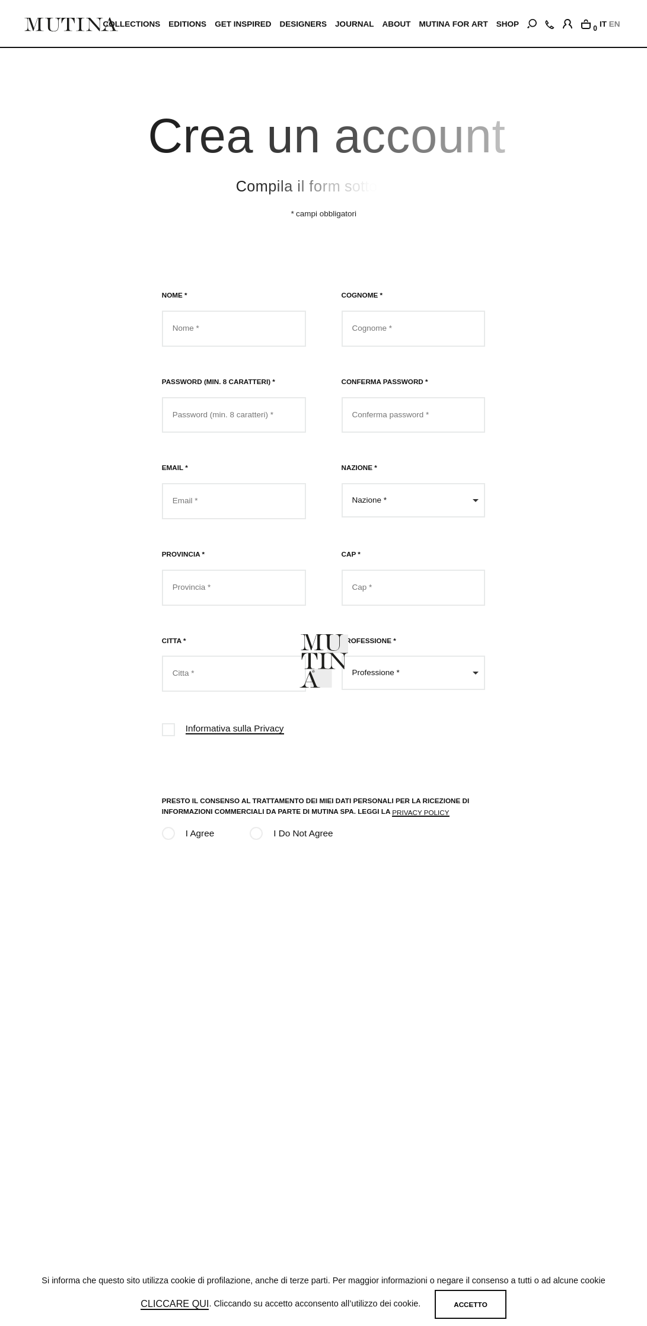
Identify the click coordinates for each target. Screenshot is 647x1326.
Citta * (174, 640)
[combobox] (414, 500)
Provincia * (183, 554)
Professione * (369, 640)
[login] (567, 22)
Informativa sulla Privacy (235, 728)
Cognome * (362, 295)
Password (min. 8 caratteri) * (218, 381)
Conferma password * (385, 381)
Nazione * (359, 467)
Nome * (174, 295)
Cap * (351, 554)
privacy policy (420, 812)
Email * (175, 467)
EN (614, 24)
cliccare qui (175, 1303)
